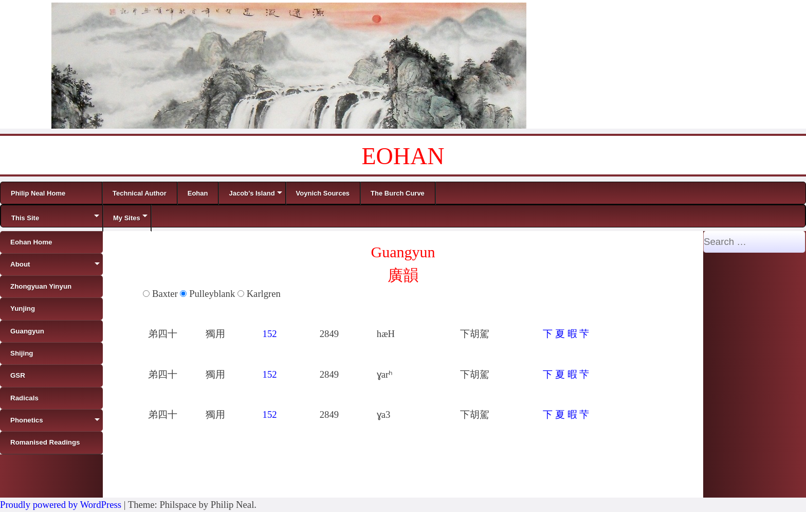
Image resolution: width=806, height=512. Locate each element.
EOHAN (403, 156)
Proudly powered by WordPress (60, 504)
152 (270, 333)
